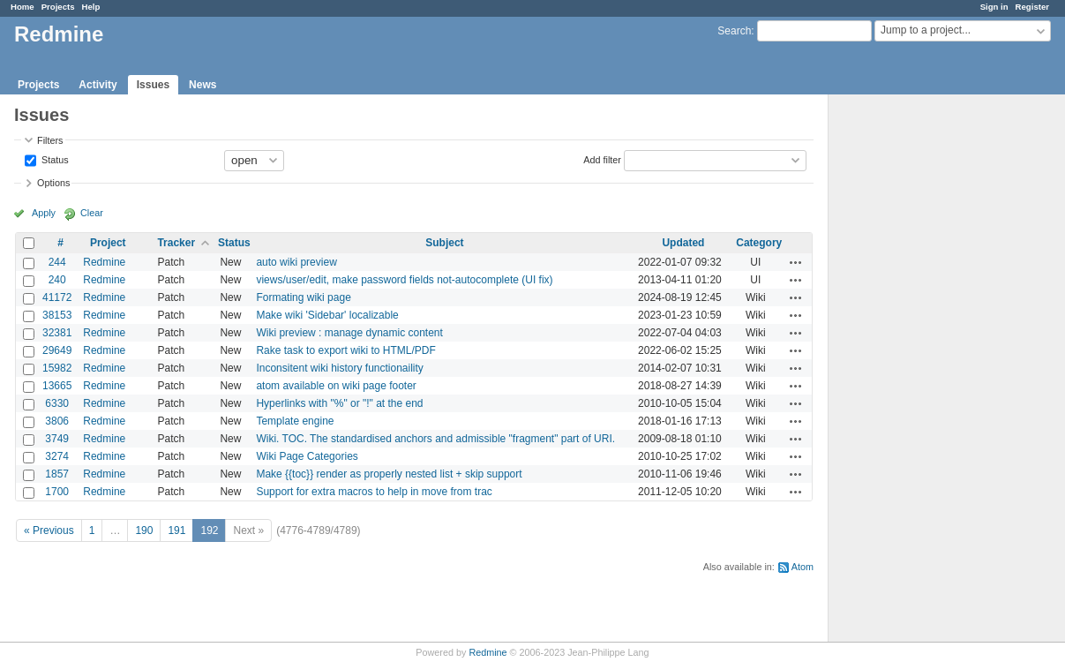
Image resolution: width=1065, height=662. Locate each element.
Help (91, 6)
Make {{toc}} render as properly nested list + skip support (388, 474)
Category (759, 243)
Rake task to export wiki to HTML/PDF (345, 350)
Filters (50, 140)
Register (1032, 6)
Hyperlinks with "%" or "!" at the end (339, 403)
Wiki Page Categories (306, 456)
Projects (58, 6)
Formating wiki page (303, 297)
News (202, 85)
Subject (444, 243)
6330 (57, 403)
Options (53, 182)
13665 (56, 386)
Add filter (602, 159)
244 (57, 262)
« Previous (49, 530)
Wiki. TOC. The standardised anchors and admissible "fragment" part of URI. (435, 439)
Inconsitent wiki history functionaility (339, 368)
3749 (57, 439)
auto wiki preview (296, 262)
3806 (57, 421)
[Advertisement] (916, 371)
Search (734, 31)
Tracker (176, 243)
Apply (44, 212)
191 (176, 530)
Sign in (994, 6)
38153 (56, 315)
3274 (57, 456)
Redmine (104, 262)
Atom (802, 566)
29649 (56, 350)
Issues (153, 85)
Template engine (295, 421)
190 (144, 530)
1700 (57, 491)
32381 (56, 333)
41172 (56, 297)
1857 (57, 474)
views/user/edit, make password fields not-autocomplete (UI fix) (404, 280)
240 (57, 280)
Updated (683, 243)
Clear (91, 212)
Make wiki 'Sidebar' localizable (327, 315)
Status (54, 159)
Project (108, 243)
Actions (796, 262)
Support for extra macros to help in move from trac (373, 491)
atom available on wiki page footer (336, 386)
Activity (97, 85)
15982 (56, 368)
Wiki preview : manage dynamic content (349, 333)
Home (22, 6)
